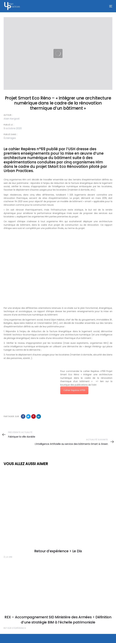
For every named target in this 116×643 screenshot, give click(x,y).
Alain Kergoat (12, 118)
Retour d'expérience (15, 628)
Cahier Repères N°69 (74, 390)
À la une (8, 557)
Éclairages (10, 138)
